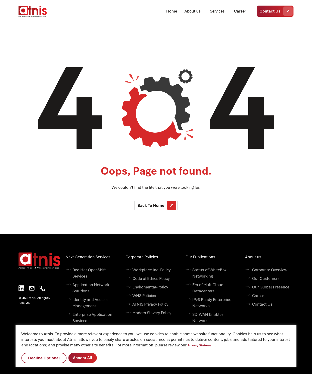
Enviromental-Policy (150, 287)
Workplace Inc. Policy (151, 269)
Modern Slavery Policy (151, 312)
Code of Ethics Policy (151, 278)
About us (192, 11)
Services (217, 11)
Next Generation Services (88, 256)
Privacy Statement (201, 345)
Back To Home (156, 205)
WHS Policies (144, 295)
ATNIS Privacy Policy (150, 304)
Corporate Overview (269, 269)
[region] (156, 346)
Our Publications (200, 256)
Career (240, 11)
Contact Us (276, 11)
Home (171, 11)
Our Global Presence (270, 287)
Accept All (82, 357)
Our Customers (266, 278)
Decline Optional (44, 358)
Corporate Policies (141, 256)
